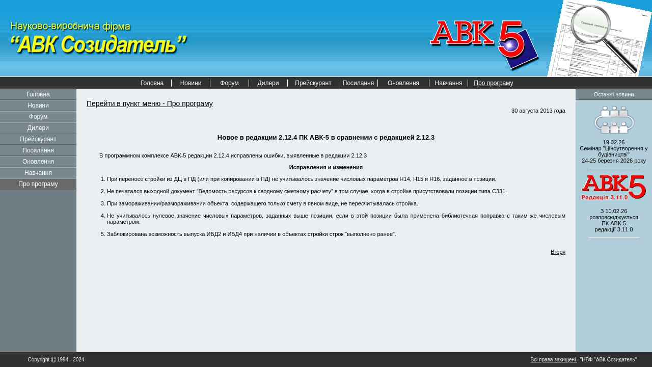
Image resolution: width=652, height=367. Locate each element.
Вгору (558, 252)
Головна (152, 83)
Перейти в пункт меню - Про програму (150, 103)
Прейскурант (313, 83)
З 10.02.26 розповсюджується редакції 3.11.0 (613, 220)
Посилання (358, 83)
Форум (229, 83)
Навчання (449, 83)
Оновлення (403, 83)
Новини (191, 83)
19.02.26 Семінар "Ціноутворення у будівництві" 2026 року (613, 151)
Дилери (268, 83)
